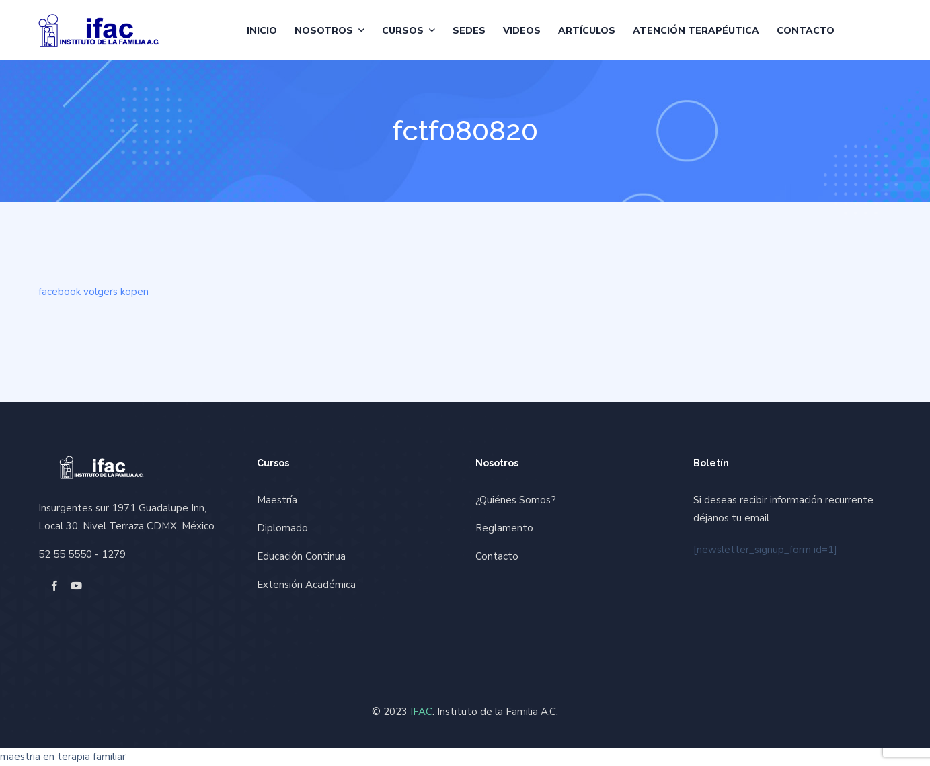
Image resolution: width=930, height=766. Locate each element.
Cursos (403, 30)
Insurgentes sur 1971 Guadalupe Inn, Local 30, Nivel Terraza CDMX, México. (127, 517)
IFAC (421, 711)
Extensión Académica (306, 584)
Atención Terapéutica (696, 30)
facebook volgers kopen (93, 291)
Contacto (806, 30)
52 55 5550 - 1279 (82, 554)
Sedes (469, 30)
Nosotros (324, 30)
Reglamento (504, 528)
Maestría (277, 500)
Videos (522, 30)
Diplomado (282, 528)
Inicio (262, 30)
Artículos (586, 30)
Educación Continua (301, 556)
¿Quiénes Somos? (515, 500)
